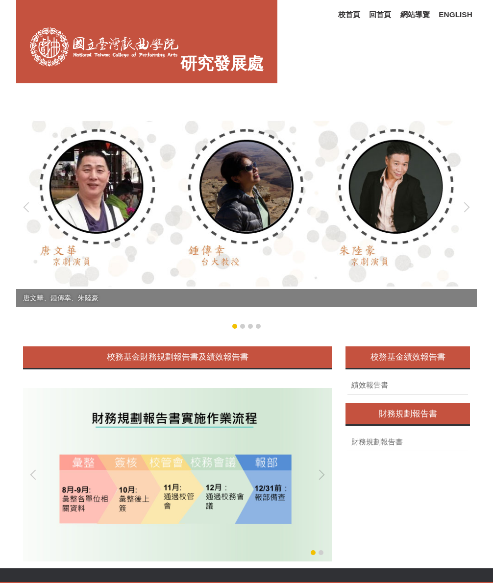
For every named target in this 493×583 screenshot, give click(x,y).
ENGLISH (455, 14)
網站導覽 (415, 14)
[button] (28, 207)
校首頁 (349, 14)
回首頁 (380, 14)
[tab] (235, 326)
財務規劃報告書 (377, 442)
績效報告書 (369, 385)
